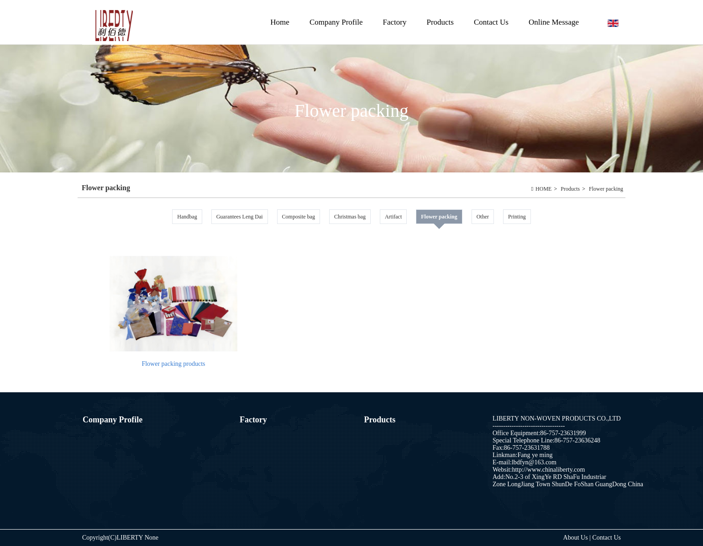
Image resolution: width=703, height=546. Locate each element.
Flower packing (606, 189)
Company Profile (336, 22)
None (151, 537)
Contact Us (491, 22)
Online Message (554, 22)
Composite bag (298, 216)
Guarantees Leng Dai (239, 216)
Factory (395, 22)
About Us (576, 537)
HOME (543, 189)
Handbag (187, 216)
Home (279, 22)
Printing (517, 216)
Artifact (393, 216)
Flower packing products (173, 363)
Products (439, 31)
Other (483, 216)
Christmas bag (350, 216)
